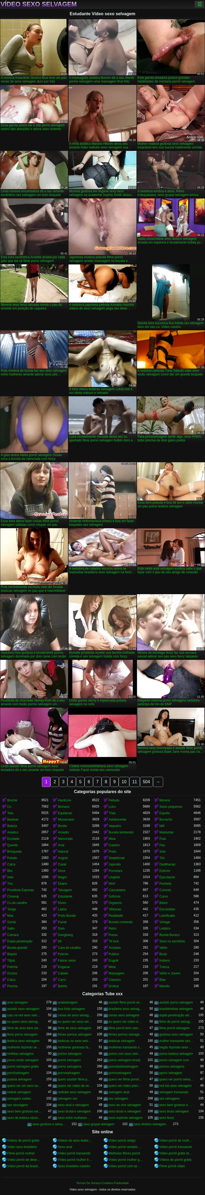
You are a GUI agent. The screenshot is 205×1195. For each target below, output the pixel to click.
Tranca (164, 967)
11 (134, 781)
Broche (12, 800)
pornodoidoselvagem (123, 1066)
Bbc (10, 871)
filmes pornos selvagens (126, 1034)
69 (59, 941)
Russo (113, 935)
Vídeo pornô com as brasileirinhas (126, 1166)
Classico (115, 980)
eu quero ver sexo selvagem (75, 1022)
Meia (112, 839)
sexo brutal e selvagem (74, 1111)
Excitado (13, 839)
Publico (114, 954)
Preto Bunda (67, 916)
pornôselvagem (18, 1073)
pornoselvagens (120, 1073)
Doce (61, 871)
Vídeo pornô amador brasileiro (126, 1147)
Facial (62, 922)
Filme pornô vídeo (172, 1166)
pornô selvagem (69, 1060)
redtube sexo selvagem (74, 1092)
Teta (10, 813)
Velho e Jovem (169, 973)
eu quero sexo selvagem (24, 1022)
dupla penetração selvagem (176, 1015)
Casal (62, 864)
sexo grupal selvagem (98, 1124)
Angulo (63, 858)
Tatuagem (65, 890)
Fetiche (63, 954)
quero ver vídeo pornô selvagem (126, 1086)
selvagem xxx (67, 1098)
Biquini (12, 954)
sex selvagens (169, 1098)
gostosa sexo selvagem (176, 1034)
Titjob (11, 960)
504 (146, 781)
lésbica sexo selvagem (23, 1041)
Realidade (116, 916)
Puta (162, 839)
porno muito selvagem (23, 1060)
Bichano (63, 807)
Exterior (164, 871)
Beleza (12, 826)
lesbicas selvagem (122, 1041)
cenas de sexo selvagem (75, 1015)
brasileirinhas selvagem (176, 1009)
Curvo (163, 896)
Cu (9, 807)
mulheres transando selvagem (126, 1047)
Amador (63, 832)
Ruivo (62, 903)
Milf (161, 826)
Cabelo (63, 973)
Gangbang (65, 935)
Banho (62, 986)
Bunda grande (17, 948)
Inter (10, 877)
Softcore (115, 896)
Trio (162, 858)
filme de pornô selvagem (176, 1022)
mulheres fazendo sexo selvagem (24, 1047)
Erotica (114, 986)
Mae (10, 916)
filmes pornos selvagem (74, 1034)
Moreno (164, 800)
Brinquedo (14, 851)
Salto (10, 928)
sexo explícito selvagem (126, 1118)
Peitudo (114, 800)
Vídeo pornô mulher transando (75, 1160)
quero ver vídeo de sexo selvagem (75, 1086)
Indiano (164, 960)
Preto (112, 851)
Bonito (62, 826)
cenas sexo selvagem (124, 1015)
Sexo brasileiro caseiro (74, 1166)
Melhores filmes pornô (124, 1153)
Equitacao (65, 813)
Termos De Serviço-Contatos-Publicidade (102, 1183)
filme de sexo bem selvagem (24, 1028)
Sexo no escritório (172, 941)
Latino (62, 909)
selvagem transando (173, 1092)
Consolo (165, 890)
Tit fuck (114, 941)
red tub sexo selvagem (175, 1086)
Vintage (164, 922)
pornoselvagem (69, 1073)
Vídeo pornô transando (175, 1147)
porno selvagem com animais (176, 1060)
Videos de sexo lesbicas (75, 1140)
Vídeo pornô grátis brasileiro (176, 1153)
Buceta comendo (121, 922)
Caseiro (114, 845)
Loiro (112, 807)
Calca (11, 864)
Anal (61, 845)
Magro (62, 877)
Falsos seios (67, 960)
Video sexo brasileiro (22, 1147)
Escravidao (167, 909)
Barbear (13, 819)
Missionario (66, 819)
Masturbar (166, 832)
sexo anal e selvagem (73, 1105)
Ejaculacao (167, 877)
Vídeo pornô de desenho (24, 1160)
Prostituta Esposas (20, 890)
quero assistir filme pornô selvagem (75, 1079)
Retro (112, 928)
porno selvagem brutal (124, 1060)
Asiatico (12, 832)
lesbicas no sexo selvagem (75, 1041)
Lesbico (164, 928)
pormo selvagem (70, 1054)
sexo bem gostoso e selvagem (176, 1105)
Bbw (162, 980)
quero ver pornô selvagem (176, 1079)
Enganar (64, 967)
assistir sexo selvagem (23, 1009)
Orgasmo (115, 903)
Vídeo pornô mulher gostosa (126, 1160)
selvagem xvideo (19, 1098)
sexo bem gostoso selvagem (24, 1111)
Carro (62, 980)
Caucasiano (117, 890)
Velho (163, 948)
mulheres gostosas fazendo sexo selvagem (75, 1047)
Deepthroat (116, 858)
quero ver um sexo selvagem (24, 1086)
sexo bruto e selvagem (125, 1111)
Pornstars (115, 871)
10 (124, 781)
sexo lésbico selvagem (150, 1124)
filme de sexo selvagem (74, 1028)
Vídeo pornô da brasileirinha (24, 1166)
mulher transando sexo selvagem (176, 1041)
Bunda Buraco (169, 935)
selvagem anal (119, 1092)
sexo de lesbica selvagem (24, 1118)
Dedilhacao (167, 864)
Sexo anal (65, 1147)
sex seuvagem (17, 1105)
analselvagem (68, 1002)
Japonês (115, 864)
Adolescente (117, 819)
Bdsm (163, 903)
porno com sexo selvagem (126, 1054)
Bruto (163, 954)
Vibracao (115, 909)
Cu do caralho (17, 903)
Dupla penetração (20, 941)
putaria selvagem (19, 1079)
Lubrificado (167, 916)
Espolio (164, 813)
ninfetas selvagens (20, 1054)
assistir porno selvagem (176, 1002)
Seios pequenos (170, 807)
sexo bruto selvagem (174, 1111)
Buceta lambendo (121, 832)
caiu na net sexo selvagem (24, 1015)
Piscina (12, 986)
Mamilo (164, 986)
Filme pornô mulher (21, 1153)
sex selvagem (118, 1098)
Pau (162, 845)
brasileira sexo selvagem (126, 1009)
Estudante (65, 896)
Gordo (11, 922)
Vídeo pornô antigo (122, 1140)
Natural (63, 851)
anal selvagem (17, 1002)
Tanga (11, 909)
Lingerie (114, 877)
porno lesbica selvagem (176, 1054)
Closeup (13, 896)
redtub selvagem (19, 1092)
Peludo (12, 858)
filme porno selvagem (22, 1034)
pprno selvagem (170, 1073)
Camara (13, 935)
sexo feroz (166, 1118)
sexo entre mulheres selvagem (75, 1118)
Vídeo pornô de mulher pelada (176, 1140)
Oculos (12, 973)
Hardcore (64, 800)
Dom (61, 928)
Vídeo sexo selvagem (39, 4)
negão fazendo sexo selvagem (176, 1047)
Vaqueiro (115, 826)
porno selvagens (69, 1066)
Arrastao (115, 948)
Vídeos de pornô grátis (23, 1140)
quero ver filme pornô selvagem (126, 1079)
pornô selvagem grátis (23, 1066)
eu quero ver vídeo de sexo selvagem (126, 1022)
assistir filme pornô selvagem (126, 1002)
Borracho (165, 819)
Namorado (65, 839)
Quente (12, 845)
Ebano (62, 884)
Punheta (165, 884)
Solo (162, 851)
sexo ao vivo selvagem (125, 1105)
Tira (10, 884)
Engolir (114, 960)
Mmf (112, 884)
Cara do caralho (69, 948)
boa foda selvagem (71, 1009)
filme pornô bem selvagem (126, 1028)
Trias (112, 813)
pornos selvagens (171, 1066)
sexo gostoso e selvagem (50, 1124)
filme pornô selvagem (174, 1028)
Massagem (116, 973)
